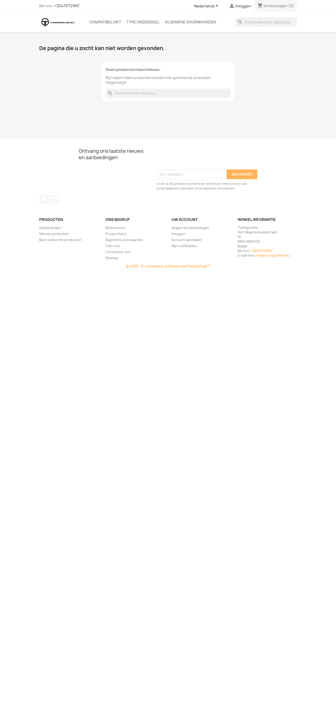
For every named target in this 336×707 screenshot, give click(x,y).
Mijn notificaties (184, 246)
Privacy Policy (116, 234)
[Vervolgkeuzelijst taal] (207, 6)
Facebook (44, 199)
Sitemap (111, 258)
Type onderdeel (143, 22)
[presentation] (191, 158)
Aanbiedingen (50, 228)
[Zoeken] (266, 22)
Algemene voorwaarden (190, 22)
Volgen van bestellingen (190, 228)
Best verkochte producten (60, 240)
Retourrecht (115, 228)
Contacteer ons (118, 252)
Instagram (54, 199)
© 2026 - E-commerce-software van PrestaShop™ (168, 266)
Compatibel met (105, 22)
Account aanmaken (186, 240)
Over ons (112, 246)
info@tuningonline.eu (272, 255)
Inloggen (178, 234)
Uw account (184, 219)
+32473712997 (66, 5)
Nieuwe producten (54, 234)
